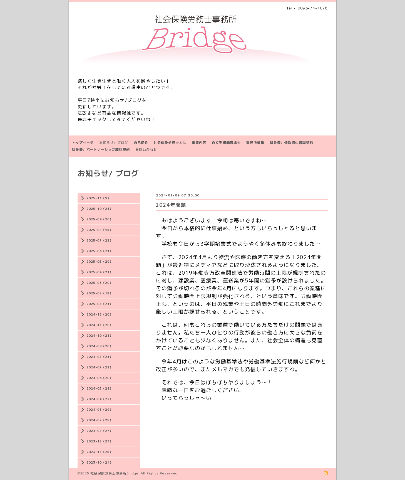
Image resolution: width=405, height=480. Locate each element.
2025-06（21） (99, 251)
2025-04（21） (99, 272)
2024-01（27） (99, 431)
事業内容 (199, 142)
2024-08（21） (99, 357)
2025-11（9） (98, 198)
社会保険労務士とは (170, 142)
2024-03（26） (99, 409)
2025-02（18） (99, 293)
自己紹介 (141, 142)
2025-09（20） (99, 219)
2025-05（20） (99, 261)
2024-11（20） (99, 325)
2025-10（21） (99, 208)
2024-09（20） (99, 346)
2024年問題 (171, 204)
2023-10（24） (99, 462)
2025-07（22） (99, 240)
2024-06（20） (99, 378)
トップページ (83, 142)
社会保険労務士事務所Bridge (114, 473)
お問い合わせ (146, 149)
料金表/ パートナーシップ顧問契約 (101, 149)
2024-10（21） (99, 335)
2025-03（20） (99, 282)
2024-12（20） (99, 314)
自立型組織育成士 (226, 142)
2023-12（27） (99, 441)
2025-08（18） (99, 230)
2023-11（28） (99, 452)
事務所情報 (255, 142)
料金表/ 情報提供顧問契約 (291, 142)
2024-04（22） (99, 399)
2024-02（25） (99, 420)
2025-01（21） (99, 304)
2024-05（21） (99, 388)
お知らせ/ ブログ (113, 142)
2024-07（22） (99, 367)
